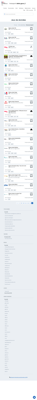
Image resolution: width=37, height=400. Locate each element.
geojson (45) (7, 311)
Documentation (11, 8)
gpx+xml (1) (7, 359)
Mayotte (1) (7, 269)
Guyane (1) (6, 261)
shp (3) (6, 323)
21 (25, 203)
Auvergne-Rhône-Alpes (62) (9, 246)
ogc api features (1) (8, 342)
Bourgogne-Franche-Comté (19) (10, 249)
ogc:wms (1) (7, 344)
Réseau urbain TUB (12, 37)
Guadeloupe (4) (7, 259)
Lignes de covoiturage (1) (9, 217)
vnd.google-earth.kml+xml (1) (9, 340)
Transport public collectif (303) (10, 226)
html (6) (6, 321)
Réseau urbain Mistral (13, 184)
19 (21, 203)
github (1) (6, 354)
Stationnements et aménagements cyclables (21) (13, 213)
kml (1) (6, 350)
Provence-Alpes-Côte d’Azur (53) (10, 282)
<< (17, 203)
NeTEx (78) (6, 307)
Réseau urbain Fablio (13, 156)
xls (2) (6, 330)
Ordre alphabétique (21, 25)
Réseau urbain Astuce (13, 64)
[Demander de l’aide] (34, 397)
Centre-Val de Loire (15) (8, 253)
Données (5, 8)
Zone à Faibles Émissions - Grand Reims (16, 129)
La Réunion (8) (7, 265)
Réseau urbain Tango (13, 92)
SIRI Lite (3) (6, 325)
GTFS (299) (6, 301)
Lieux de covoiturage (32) (9, 215)
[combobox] (18, 14)
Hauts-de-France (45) (8, 263)
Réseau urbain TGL (12, 28)
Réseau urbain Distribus (13, 147)
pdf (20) (6, 319)
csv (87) (6, 305)
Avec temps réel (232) (8, 238)
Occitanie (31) (7, 278)
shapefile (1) (7, 369)
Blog (24, 10)
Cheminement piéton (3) (9, 223)
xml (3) (6, 327)
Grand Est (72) (7, 257)
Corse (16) (6, 255)
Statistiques (21, 8)
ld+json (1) (6, 361)
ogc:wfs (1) (6, 356)
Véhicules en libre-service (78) (9, 230)
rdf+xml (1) (6, 352)
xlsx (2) (6, 334)
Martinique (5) (7, 267)
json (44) (6, 313)
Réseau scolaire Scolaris (13, 83)
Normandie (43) (7, 273)
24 (32, 203)
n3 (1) (6, 338)
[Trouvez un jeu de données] (18, 14)
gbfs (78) (6, 309)
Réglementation (28, 8)
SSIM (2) (6, 336)
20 (23, 203)
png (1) (6, 365)
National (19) (7, 271)
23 (30, 203)
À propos (33, 8)
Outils (16, 8)
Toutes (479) (7, 291)
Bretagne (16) (7, 251)
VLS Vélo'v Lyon (12, 46)
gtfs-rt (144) (7, 303)
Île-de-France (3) (7, 284)
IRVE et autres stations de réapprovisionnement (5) (13, 219)
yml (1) (6, 363)
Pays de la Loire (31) (8, 280)
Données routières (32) (8, 228)
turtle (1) (6, 367)
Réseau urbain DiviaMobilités (14, 138)
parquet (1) (6, 348)
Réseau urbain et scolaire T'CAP (15, 193)
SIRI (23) (6, 317)
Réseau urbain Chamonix (14, 101)
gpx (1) (6, 346)
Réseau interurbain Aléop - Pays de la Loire (17, 165)
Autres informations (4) (8, 221)
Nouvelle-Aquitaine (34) (9, 275)
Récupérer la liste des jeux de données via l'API (18, 377)
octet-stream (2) (7, 332)
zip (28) (6, 315)
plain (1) (6, 371)
